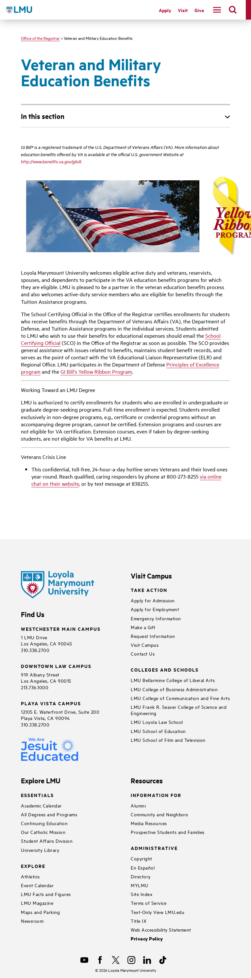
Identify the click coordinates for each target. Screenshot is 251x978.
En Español (143, 867)
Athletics (30, 876)
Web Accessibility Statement (161, 929)
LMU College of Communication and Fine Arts (180, 698)
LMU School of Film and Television (168, 740)
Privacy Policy (147, 939)
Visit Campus (145, 645)
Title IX (138, 921)
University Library (40, 850)
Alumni (138, 805)
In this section (42, 116)
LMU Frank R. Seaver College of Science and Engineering (178, 710)
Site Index (141, 894)
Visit (183, 10)
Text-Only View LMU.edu (157, 912)
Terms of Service (148, 903)
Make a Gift (143, 627)
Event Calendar (37, 885)
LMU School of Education (158, 731)
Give (199, 10)
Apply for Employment (155, 609)
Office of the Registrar (40, 38)
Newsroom (32, 921)
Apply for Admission (153, 600)
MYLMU (139, 885)
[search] (233, 10)
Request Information (153, 636)
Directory (141, 876)
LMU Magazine (37, 903)
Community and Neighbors (159, 814)
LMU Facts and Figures (46, 894)
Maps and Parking (40, 912)
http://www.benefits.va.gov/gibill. (51, 161)
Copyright (141, 858)
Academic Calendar (41, 805)
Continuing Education (44, 823)
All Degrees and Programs (49, 814)
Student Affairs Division (47, 841)
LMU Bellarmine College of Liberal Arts (173, 680)
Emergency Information (156, 618)
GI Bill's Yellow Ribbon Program (96, 371)
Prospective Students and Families (168, 832)
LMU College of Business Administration (174, 689)
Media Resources (149, 823)
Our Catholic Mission (43, 832)
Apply (165, 10)
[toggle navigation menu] (217, 10)
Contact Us (143, 653)
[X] (116, 960)
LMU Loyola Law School (157, 722)
